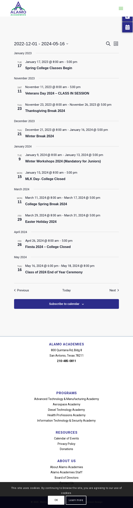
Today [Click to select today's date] (66, 290)
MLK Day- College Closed (45, 179)
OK (56, 500)
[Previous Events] (21, 290)
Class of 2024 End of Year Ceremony (54, 272)
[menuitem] (120, 8)
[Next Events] (114, 290)
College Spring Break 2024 (46, 204)
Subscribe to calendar (64, 304)
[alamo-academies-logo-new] (55, 8)
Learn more (76, 500)
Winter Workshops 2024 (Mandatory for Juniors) (63, 161)
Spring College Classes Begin (48, 68)
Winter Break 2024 (39, 136)
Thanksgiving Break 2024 (45, 111)
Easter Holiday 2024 (41, 221)
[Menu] (120, 8)
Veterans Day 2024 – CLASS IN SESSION (57, 93)
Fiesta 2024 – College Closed (48, 247)
